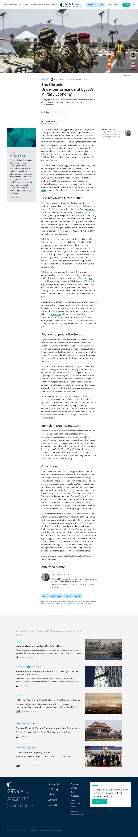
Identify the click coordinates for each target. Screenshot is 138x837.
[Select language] (46, 112)
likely (81, 496)
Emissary (33, 4)
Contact (73, 801)
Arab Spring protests (62, 260)
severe (58, 490)
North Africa (56, 596)
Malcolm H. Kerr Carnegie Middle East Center (70, 79)
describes (90, 209)
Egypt (45, 596)
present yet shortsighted (79, 550)
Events (73, 787)
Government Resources (78, 814)
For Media (74, 812)
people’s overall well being (75, 287)
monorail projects (67, 411)
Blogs (72, 791)
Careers (73, 806)
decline (64, 490)
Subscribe (99, 801)
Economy (78, 596)
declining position (80, 171)
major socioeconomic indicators (66, 145)
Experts (47, 5)
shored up (64, 487)
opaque (65, 443)
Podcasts (74, 795)
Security (68, 596)
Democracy (91, 4)
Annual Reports (75, 803)
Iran (101, 4)
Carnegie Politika (36, 667)
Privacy (73, 809)
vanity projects (47, 245)
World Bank (50, 366)
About (40, 5)
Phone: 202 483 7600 (14, 801)
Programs (74, 784)
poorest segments (49, 257)
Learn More (14, 197)
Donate (126, 4)
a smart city (56, 314)
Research (24, 5)
